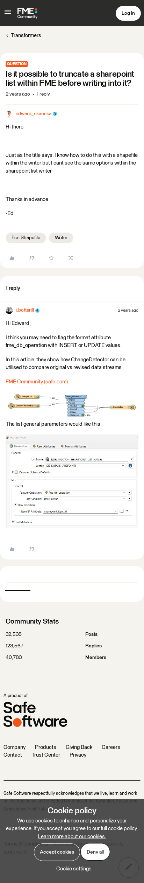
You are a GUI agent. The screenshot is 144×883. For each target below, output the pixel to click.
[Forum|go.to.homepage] (27, 13)
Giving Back (79, 747)
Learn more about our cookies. (72, 836)
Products (45, 747)
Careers (111, 747)
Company (14, 747)
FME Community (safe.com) (37, 381)
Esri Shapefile (26, 237)
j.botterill (25, 310)
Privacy (78, 755)
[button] (7, 14)
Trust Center (45, 755)
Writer (61, 237)
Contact (12, 755)
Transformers (26, 35)
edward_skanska (33, 113)
